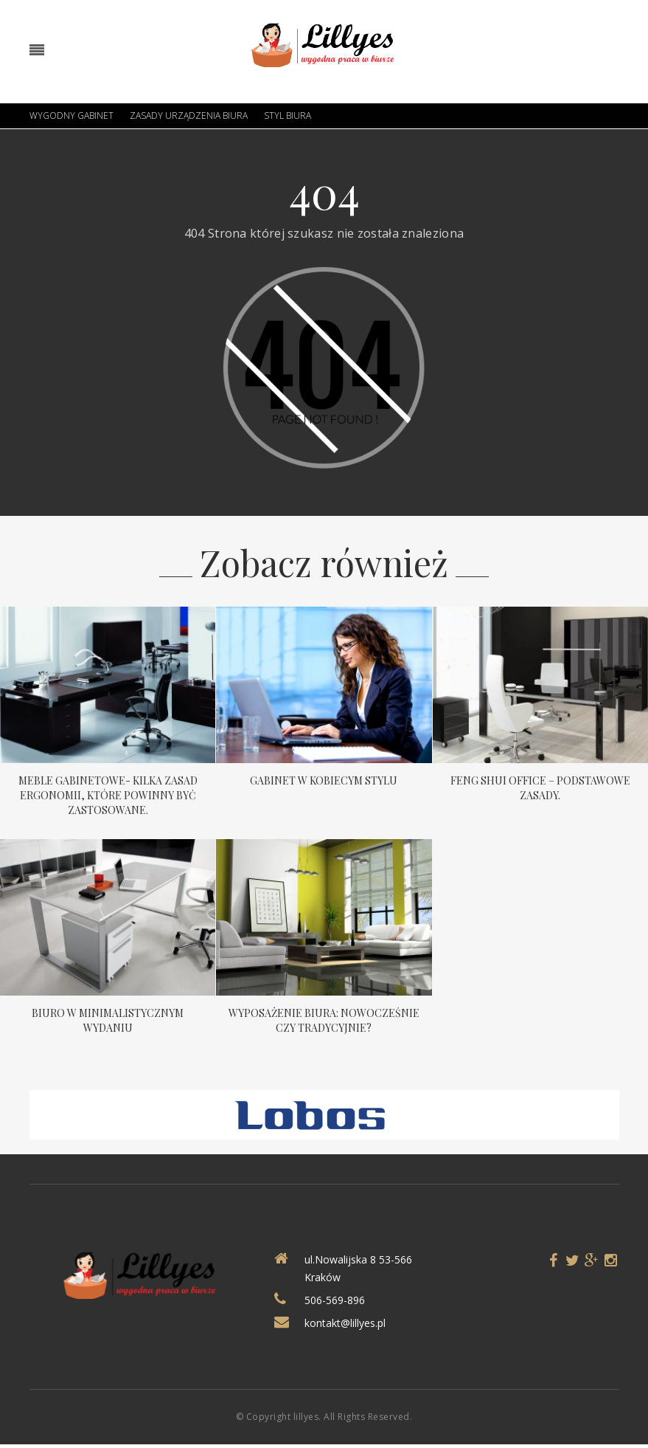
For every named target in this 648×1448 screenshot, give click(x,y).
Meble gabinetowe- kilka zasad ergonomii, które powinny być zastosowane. (108, 795)
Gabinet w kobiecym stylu (323, 780)
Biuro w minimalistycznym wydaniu (108, 1020)
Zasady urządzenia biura (189, 115)
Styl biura (287, 115)
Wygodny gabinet (71, 115)
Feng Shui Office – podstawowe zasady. (540, 787)
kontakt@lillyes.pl (345, 1323)
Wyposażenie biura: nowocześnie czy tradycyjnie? (324, 1020)
